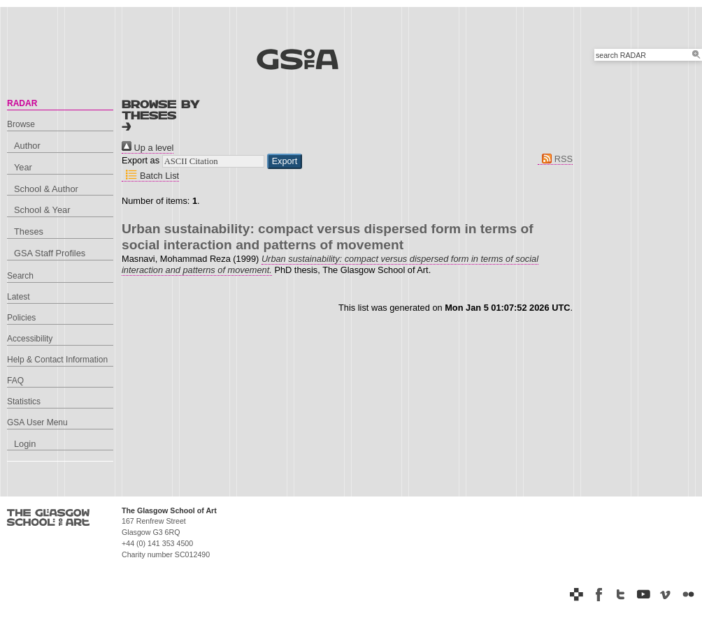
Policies (21, 318)
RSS (555, 159)
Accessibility (29, 339)
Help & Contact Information (57, 360)
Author (27, 145)
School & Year (42, 210)
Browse (21, 124)
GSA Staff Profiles (49, 253)
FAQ (15, 380)
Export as (140, 160)
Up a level (147, 147)
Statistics (24, 401)
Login (25, 444)
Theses (28, 231)
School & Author (46, 189)
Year (23, 167)
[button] (285, 161)
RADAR (22, 103)
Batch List (150, 175)
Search (20, 276)
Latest (18, 297)
